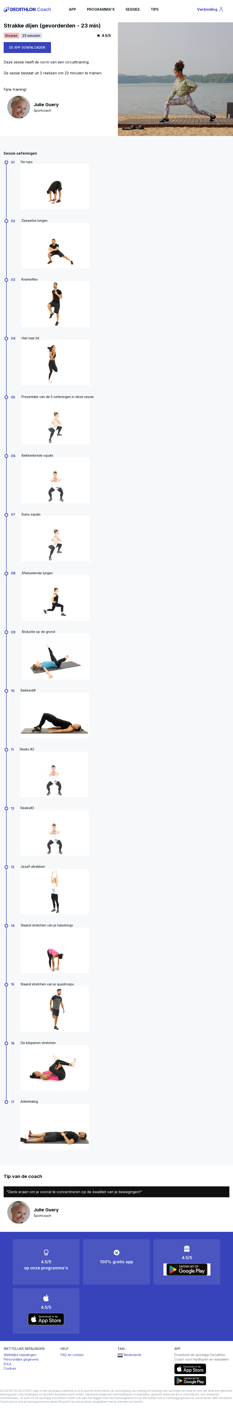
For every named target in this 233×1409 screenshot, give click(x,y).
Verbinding (210, 10)
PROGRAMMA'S (101, 9)
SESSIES (133, 9)
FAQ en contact (72, 1355)
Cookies (10, 1368)
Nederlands (129, 1355)
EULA (7, 1364)
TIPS (155, 9)
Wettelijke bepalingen (20, 1355)
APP (72, 9)
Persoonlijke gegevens (21, 1359)
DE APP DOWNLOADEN (27, 47)
